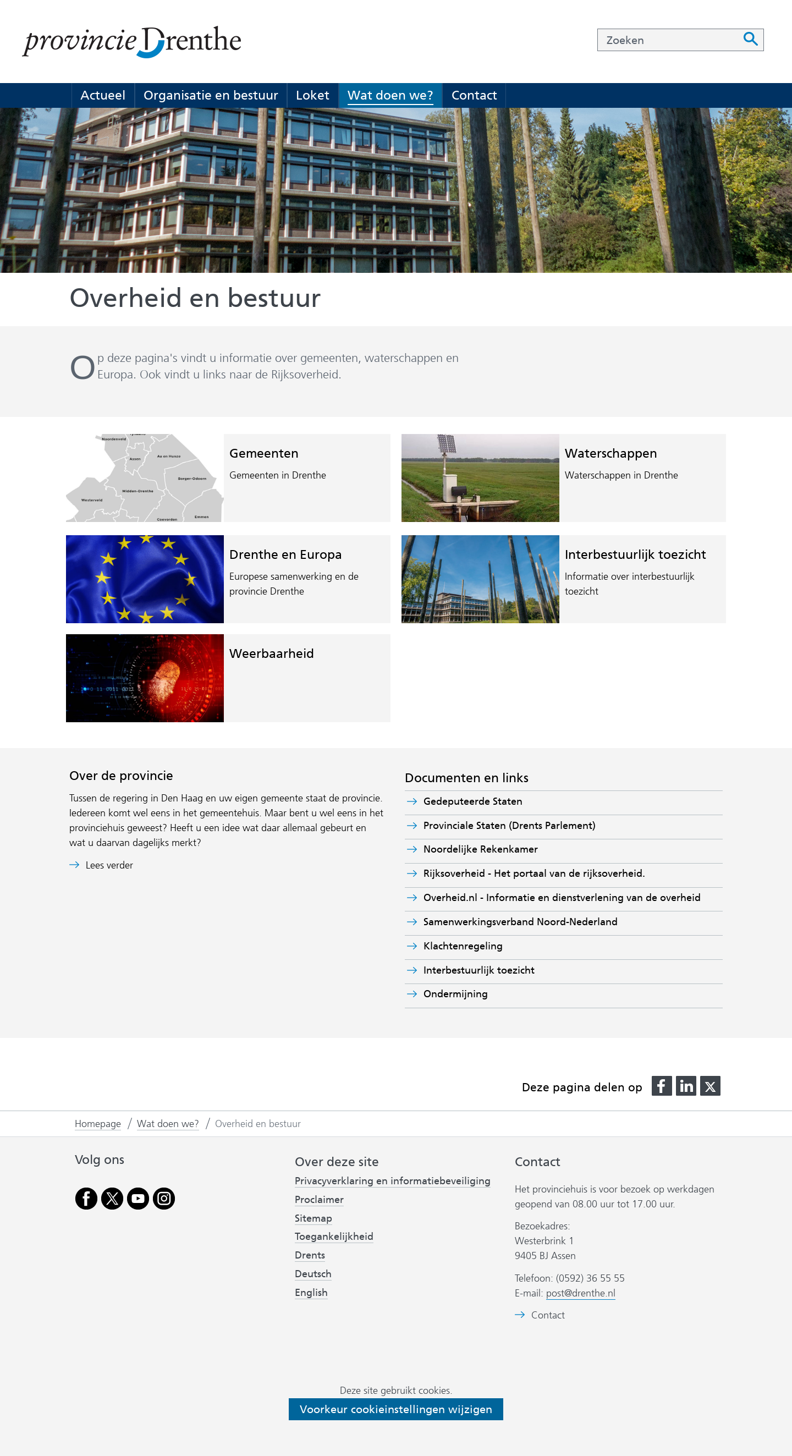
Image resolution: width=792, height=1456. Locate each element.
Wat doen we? (390, 95)
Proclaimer (319, 1200)
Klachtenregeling (463, 946)
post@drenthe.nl (580, 1293)
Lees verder (109, 865)
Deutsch (313, 1274)
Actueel (102, 95)
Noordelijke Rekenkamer (500, 849)
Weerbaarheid (271, 653)
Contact (474, 95)
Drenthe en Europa (285, 554)
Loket (312, 95)
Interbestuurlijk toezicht (635, 554)
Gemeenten (264, 453)
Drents (310, 1255)
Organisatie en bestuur (211, 95)
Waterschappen (611, 453)
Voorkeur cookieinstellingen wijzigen (396, 1409)
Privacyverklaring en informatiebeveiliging (393, 1181)
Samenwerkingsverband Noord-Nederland (540, 921)
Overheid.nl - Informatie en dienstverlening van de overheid (573, 897)
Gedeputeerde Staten (473, 801)
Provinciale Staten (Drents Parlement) (529, 825)
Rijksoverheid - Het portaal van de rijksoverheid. (554, 873)
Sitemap (313, 1218)
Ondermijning (456, 994)
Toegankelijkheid (334, 1236)
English (311, 1293)
